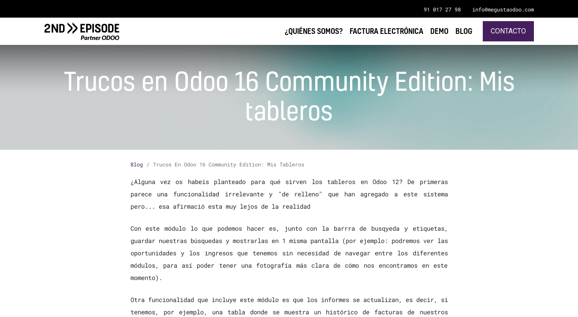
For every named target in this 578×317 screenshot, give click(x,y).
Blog (137, 164)
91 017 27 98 (442, 9)
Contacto (508, 31)
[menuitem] (464, 31)
